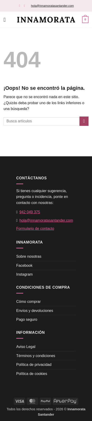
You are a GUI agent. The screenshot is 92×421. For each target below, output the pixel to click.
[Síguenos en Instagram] (25, 5)
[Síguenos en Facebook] (20, 5)
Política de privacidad (33, 365)
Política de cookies (31, 374)
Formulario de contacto (35, 229)
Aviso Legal (25, 347)
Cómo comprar (28, 302)
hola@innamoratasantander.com (52, 5)
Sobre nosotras (28, 256)
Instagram (24, 274)
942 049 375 (29, 212)
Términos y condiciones (35, 356)
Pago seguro (26, 319)
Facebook (24, 265)
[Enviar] (84, 121)
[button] (6, 19)
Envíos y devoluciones (34, 311)
